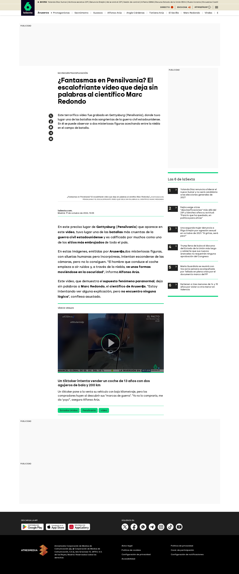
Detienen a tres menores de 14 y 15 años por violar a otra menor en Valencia (199, 287)
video (104, 410)
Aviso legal (127, 546)
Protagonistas (61, 12)
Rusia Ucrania (194, 2)
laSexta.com (65, 211)
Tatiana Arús (156, 12)
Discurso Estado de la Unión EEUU (170, 2)
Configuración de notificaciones (187, 554)
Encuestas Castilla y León (214, 2)
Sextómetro (81, 12)
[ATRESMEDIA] (36, 552)
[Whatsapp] (143, 529)
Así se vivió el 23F (114, 2)
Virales (208, 12)
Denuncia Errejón (97, 2)
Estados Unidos (69, 410)
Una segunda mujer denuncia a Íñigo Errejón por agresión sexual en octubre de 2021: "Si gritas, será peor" (199, 231)
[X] (125, 529)
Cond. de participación (182, 550)
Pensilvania (89, 410)
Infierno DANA (147, 2)
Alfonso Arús (114, 12)
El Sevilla (174, 12)
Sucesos (98, 12)
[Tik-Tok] (170, 529)
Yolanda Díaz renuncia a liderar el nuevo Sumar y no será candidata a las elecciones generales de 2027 (198, 193)
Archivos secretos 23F (78, 2)
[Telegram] (152, 529)
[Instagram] (161, 529)
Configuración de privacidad (136, 554)
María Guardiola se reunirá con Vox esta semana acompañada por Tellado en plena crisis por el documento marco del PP (198, 270)
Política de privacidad (182, 546)
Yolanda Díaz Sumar (57, 2)
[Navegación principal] (216, 7)
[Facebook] (134, 529)
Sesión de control (131, 2)
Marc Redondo (191, 12)
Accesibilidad (128, 559)
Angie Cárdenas (135, 12)
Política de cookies (131, 550)
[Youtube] (179, 529)
